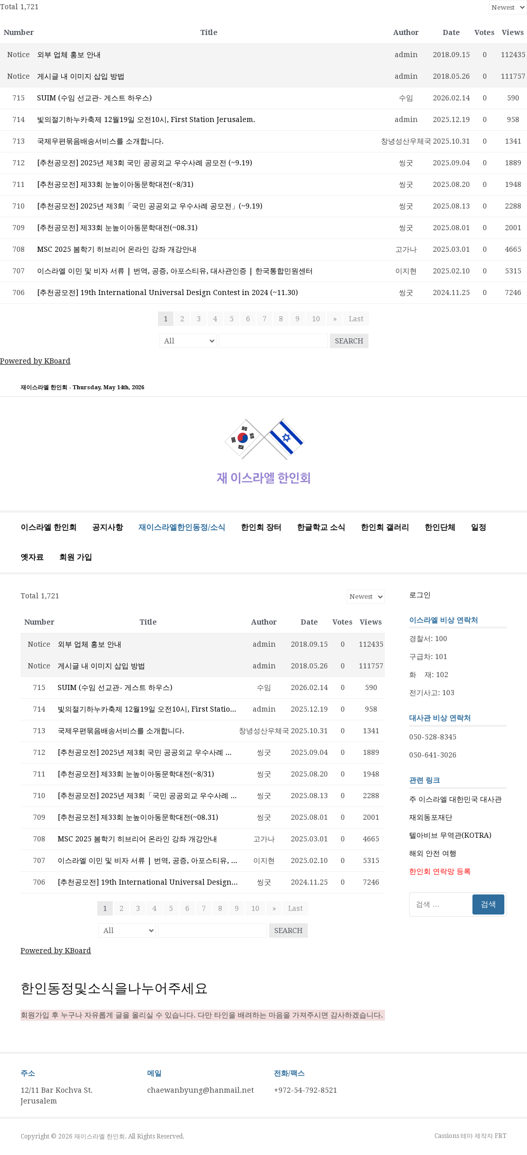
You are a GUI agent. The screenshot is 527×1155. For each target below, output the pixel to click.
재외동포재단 (430, 817)
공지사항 (107, 527)
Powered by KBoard (35, 361)
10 (316, 319)
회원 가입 (75, 557)
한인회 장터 (261, 527)
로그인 (420, 595)
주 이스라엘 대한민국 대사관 (455, 799)
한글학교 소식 (321, 527)
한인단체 (440, 527)
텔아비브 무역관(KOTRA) (450, 835)
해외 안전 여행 (432, 853)
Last (356, 319)
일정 (478, 527)
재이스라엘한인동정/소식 (181, 527)
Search (349, 341)
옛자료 (32, 557)
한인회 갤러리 (385, 527)
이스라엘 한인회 (49, 527)
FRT (500, 1136)
